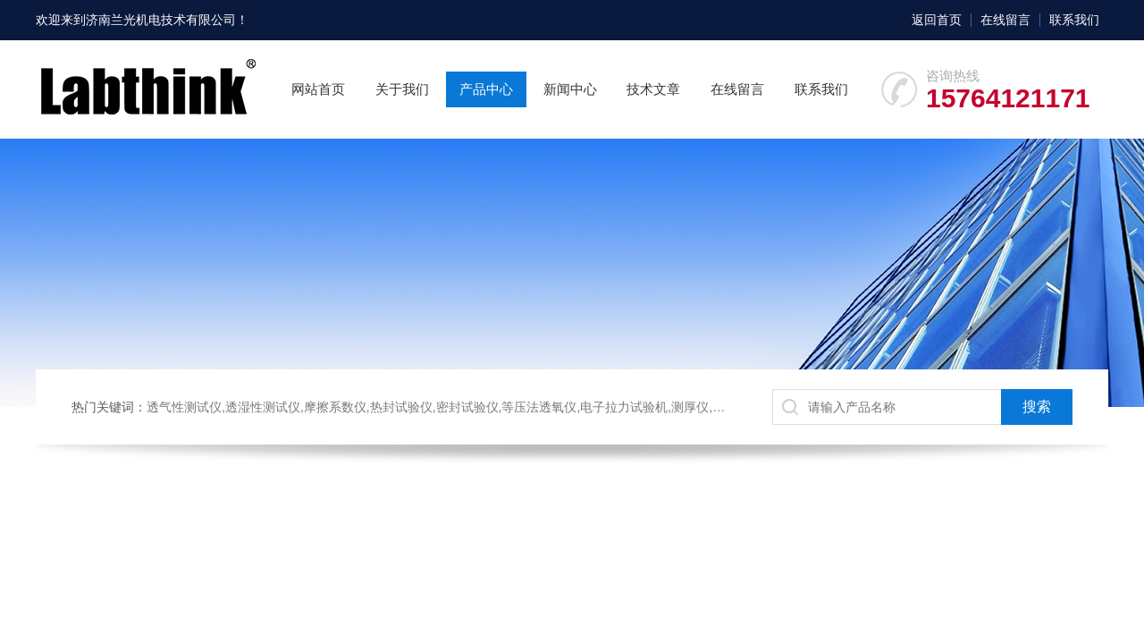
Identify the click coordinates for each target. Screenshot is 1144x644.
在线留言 (1005, 20)
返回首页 (937, 20)
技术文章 (653, 89)
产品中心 (486, 89)
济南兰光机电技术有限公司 (161, 20)
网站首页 (318, 89)
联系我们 (1074, 20)
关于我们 (402, 89)
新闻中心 (570, 89)
